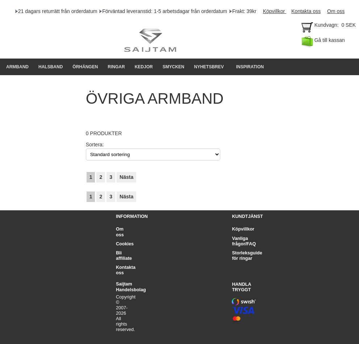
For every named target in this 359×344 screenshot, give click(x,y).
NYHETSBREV (209, 66)
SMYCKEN (173, 66)
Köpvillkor (275, 11)
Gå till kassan (323, 42)
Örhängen (85, 66)
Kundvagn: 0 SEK (329, 27)
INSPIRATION (250, 66)
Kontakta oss (306, 11)
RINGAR (116, 66)
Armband (17, 66)
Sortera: (95, 144)
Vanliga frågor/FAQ (244, 241)
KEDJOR (144, 66)
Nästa (126, 177)
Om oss (336, 11)
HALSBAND (50, 66)
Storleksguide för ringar (247, 255)
